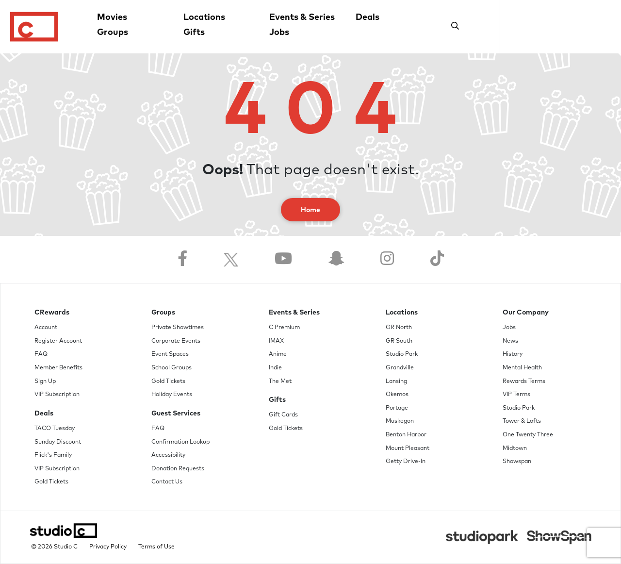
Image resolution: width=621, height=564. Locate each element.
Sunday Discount (57, 442)
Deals (367, 17)
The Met (280, 381)
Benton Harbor (406, 435)
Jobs (279, 32)
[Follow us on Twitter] (231, 259)
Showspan (517, 461)
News (510, 341)
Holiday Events (171, 395)
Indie (275, 368)
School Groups (171, 368)
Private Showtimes (177, 328)
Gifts (194, 32)
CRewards (51, 312)
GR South (399, 341)
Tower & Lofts (522, 421)
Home (310, 210)
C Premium (284, 328)
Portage (397, 408)
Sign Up (45, 381)
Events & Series (302, 17)
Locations (204, 17)
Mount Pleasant (407, 448)
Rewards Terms (524, 381)
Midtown (515, 448)
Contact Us (166, 482)
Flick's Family (53, 455)
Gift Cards (283, 415)
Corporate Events (175, 341)
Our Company (526, 312)
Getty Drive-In (405, 461)
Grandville (400, 368)
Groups (112, 32)
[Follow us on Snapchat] (336, 259)
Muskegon (400, 421)
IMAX (276, 341)
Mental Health (522, 368)
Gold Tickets (51, 482)
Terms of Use (156, 547)
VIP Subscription (57, 395)
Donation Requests (177, 469)
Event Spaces (170, 354)
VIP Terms (516, 395)
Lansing (396, 381)
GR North (399, 328)
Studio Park (402, 354)
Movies (112, 17)
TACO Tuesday (54, 428)
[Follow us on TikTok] (437, 259)
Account (45, 328)
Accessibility (168, 455)
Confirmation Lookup (180, 442)
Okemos (397, 395)
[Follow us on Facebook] (182, 259)
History (513, 354)
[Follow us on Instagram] (387, 259)
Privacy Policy (108, 547)
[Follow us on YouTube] (283, 259)
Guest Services (175, 413)
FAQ (41, 354)
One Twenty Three (528, 435)
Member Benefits (58, 368)
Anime (278, 354)
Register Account (58, 341)
